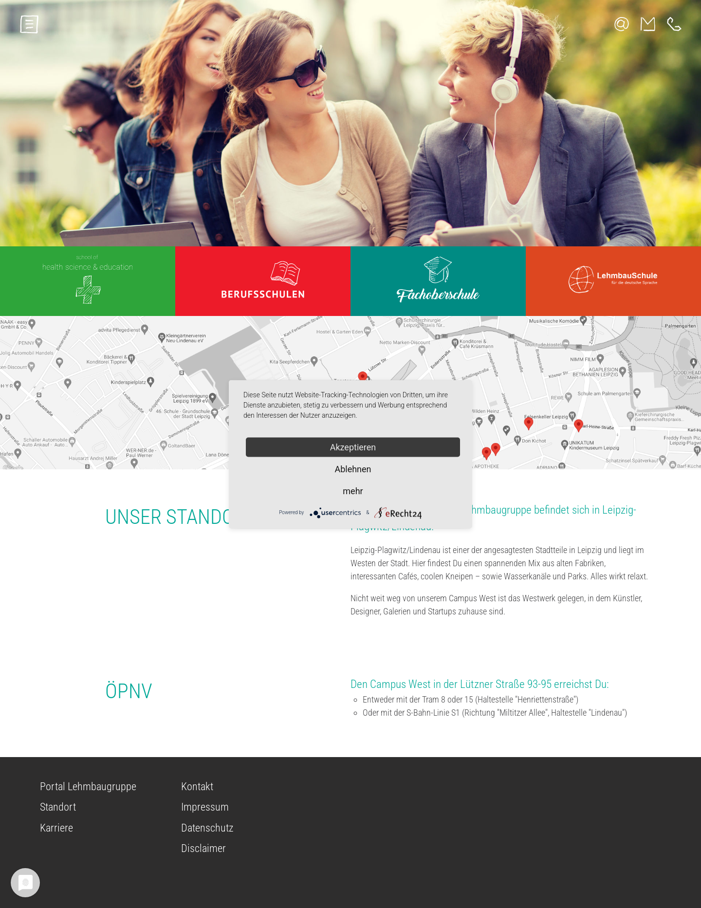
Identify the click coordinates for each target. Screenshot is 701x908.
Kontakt (197, 786)
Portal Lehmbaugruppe (88, 786)
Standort (58, 807)
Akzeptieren (353, 447)
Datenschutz (207, 828)
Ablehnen (352, 468)
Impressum (205, 807)
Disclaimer (203, 848)
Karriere (56, 828)
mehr (353, 490)
